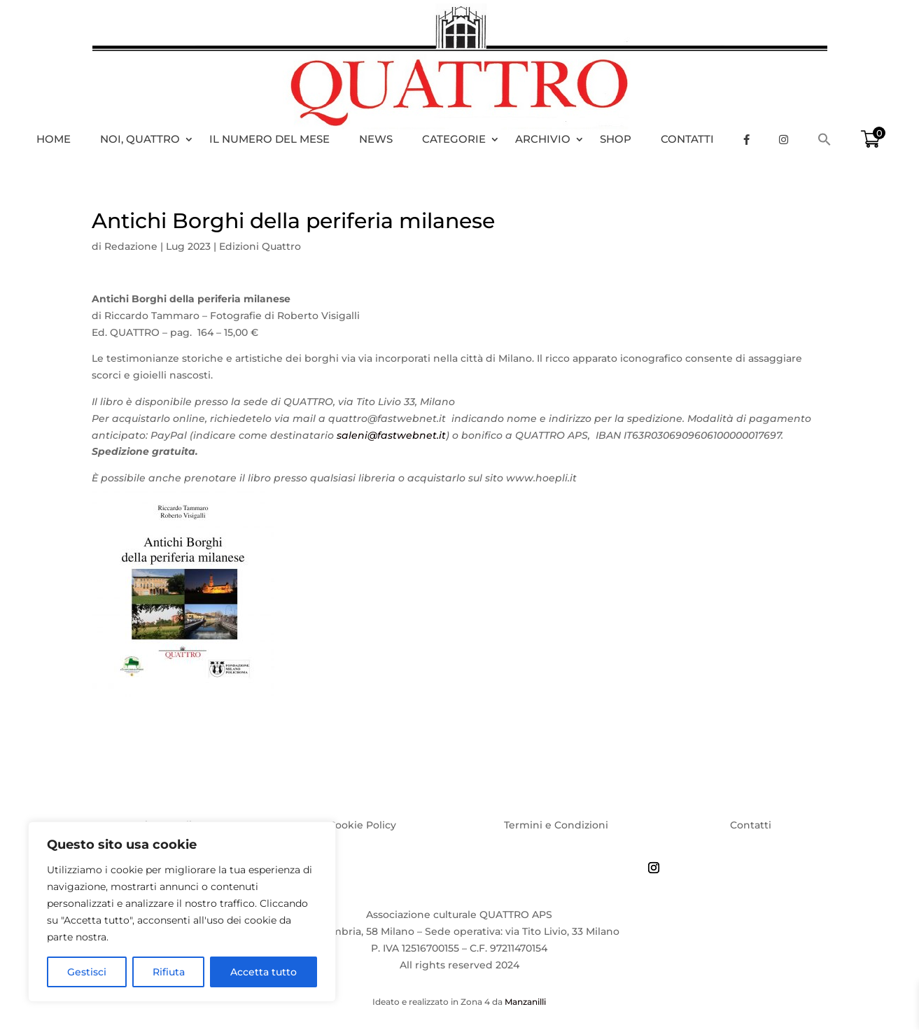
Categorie (454, 139)
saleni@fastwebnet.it (391, 435)
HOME (53, 139)
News (376, 139)
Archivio (542, 139)
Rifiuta (169, 972)
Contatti (687, 139)
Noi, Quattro (140, 139)
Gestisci (86, 972)
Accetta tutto (263, 972)
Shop (615, 139)
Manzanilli (525, 1001)
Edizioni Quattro (260, 246)
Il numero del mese (269, 139)
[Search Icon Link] (832, 139)
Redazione (130, 246)
